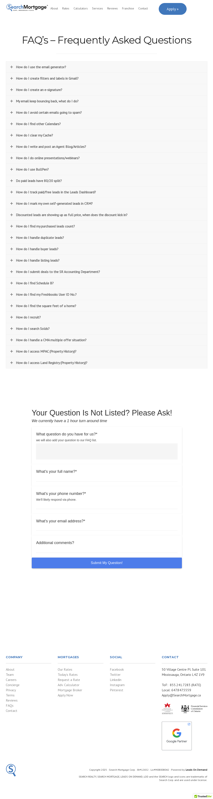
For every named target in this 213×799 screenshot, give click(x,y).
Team (10, 674)
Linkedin (115, 680)
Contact (143, 8)
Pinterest (116, 690)
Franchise (128, 8)
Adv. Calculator (68, 685)
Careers (11, 680)
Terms (10, 695)
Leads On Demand (196, 769)
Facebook (117, 669)
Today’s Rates (68, 674)
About (54, 8)
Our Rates (65, 669)
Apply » (173, 8)
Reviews (112, 8)
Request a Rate (69, 680)
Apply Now (65, 695)
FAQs (10, 705)
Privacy (11, 690)
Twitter (115, 674)
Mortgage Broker (70, 690)
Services (97, 8)
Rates (65, 8)
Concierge (13, 685)
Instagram (117, 685)
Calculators (81, 8)
